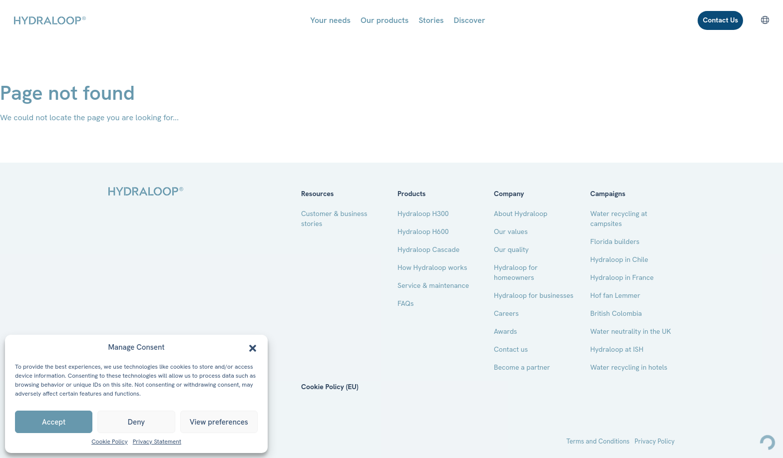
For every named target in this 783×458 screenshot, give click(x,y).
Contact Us (720, 19)
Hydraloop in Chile (619, 259)
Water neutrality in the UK (630, 331)
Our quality (511, 249)
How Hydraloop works (432, 267)
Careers (506, 313)
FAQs (405, 303)
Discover (469, 20)
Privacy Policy (655, 442)
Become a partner (522, 367)
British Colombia (616, 313)
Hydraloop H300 (423, 213)
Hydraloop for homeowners (516, 272)
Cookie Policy (109, 442)
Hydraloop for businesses (533, 295)
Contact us (511, 349)
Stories (430, 20)
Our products (384, 20)
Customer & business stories (334, 218)
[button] (253, 347)
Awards (505, 331)
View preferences (219, 422)
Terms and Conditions (598, 442)
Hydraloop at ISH (616, 349)
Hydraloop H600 (423, 231)
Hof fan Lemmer (615, 295)
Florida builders (615, 241)
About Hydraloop (520, 213)
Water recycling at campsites (618, 218)
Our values (511, 231)
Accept (53, 422)
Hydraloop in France (622, 277)
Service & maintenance (433, 285)
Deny (136, 422)
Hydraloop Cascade (428, 249)
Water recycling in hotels (628, 367)
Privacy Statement (157, 442)
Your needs (330, 20)
